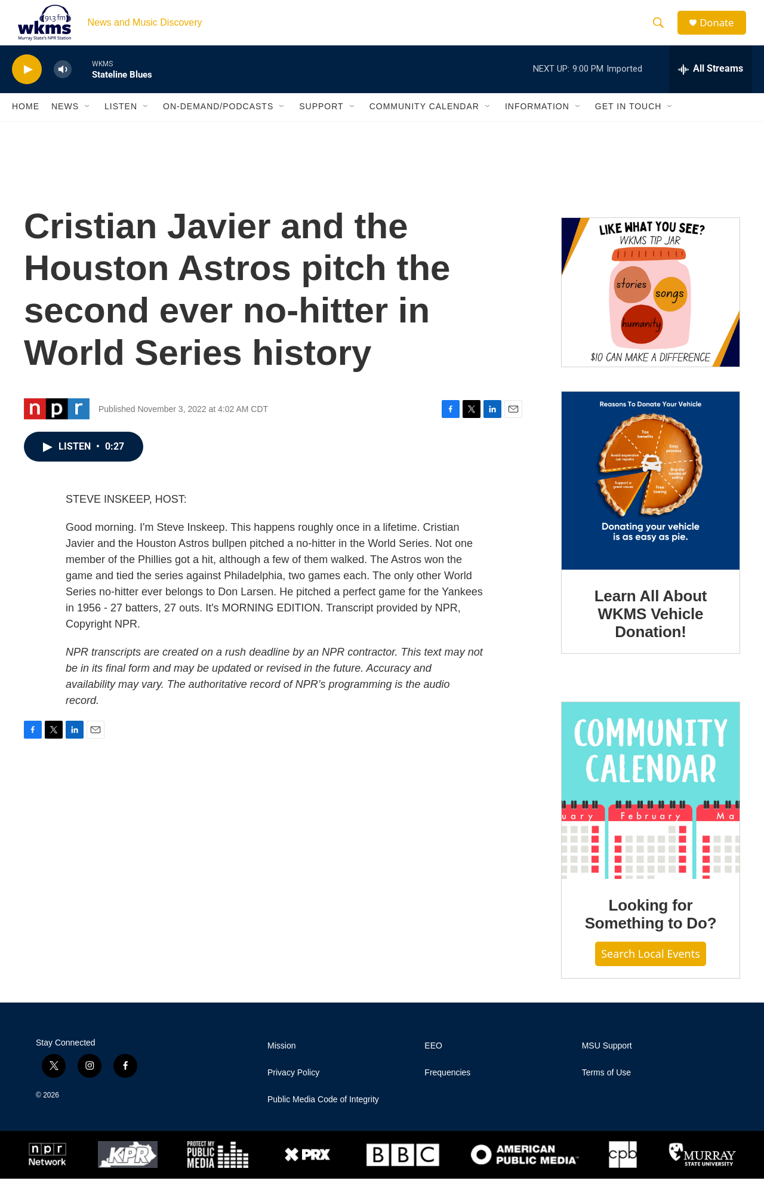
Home (25, 124)
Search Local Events (650, 971)
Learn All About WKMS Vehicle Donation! (650, 632)
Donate (721, 31)
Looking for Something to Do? (651, 932)
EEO (433, 1063)
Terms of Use (606, 1090)
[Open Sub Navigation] (88, 124)
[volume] (63, 86)
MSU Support (607, 1063)
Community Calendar (424, 124)
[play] (26, 87)
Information (537, 124)
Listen (120, 124)
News (65, 124)
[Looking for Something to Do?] (651, 808)
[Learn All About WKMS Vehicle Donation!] (651, 499)
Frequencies (447, 1090)
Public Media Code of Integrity (323, 1116)
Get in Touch (628, 124)
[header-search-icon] (662, 31)
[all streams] (710, 86)
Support (321, 124)
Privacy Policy (293, 1090)
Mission (281, 1063)
